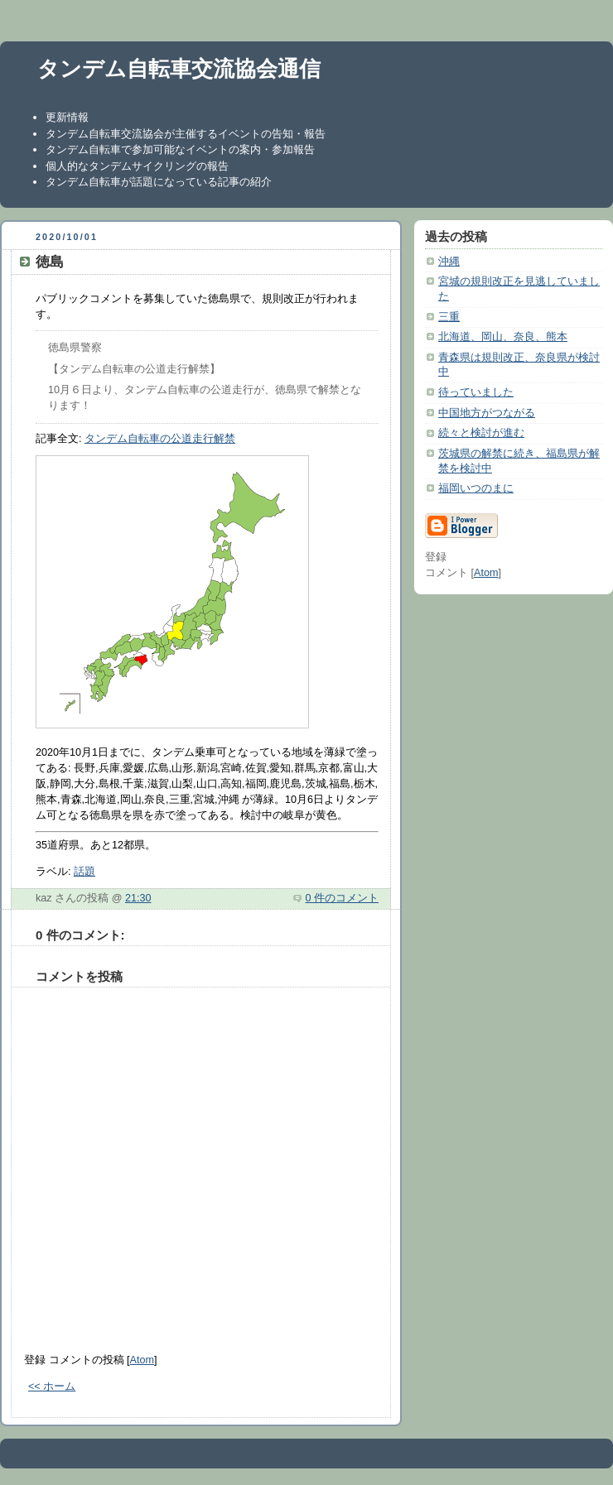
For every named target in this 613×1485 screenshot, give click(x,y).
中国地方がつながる (486, 413)
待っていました (476, 392)
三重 (449, 317)
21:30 (138, 898)
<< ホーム (51, 1386)
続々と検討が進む (481, 433)
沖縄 (449, 261)
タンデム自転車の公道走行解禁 (159, 439)
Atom (142, 1360)
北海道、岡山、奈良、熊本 (502, 337)
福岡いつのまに (476, 488)
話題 (84, 871)
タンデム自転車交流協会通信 (179, 68)
